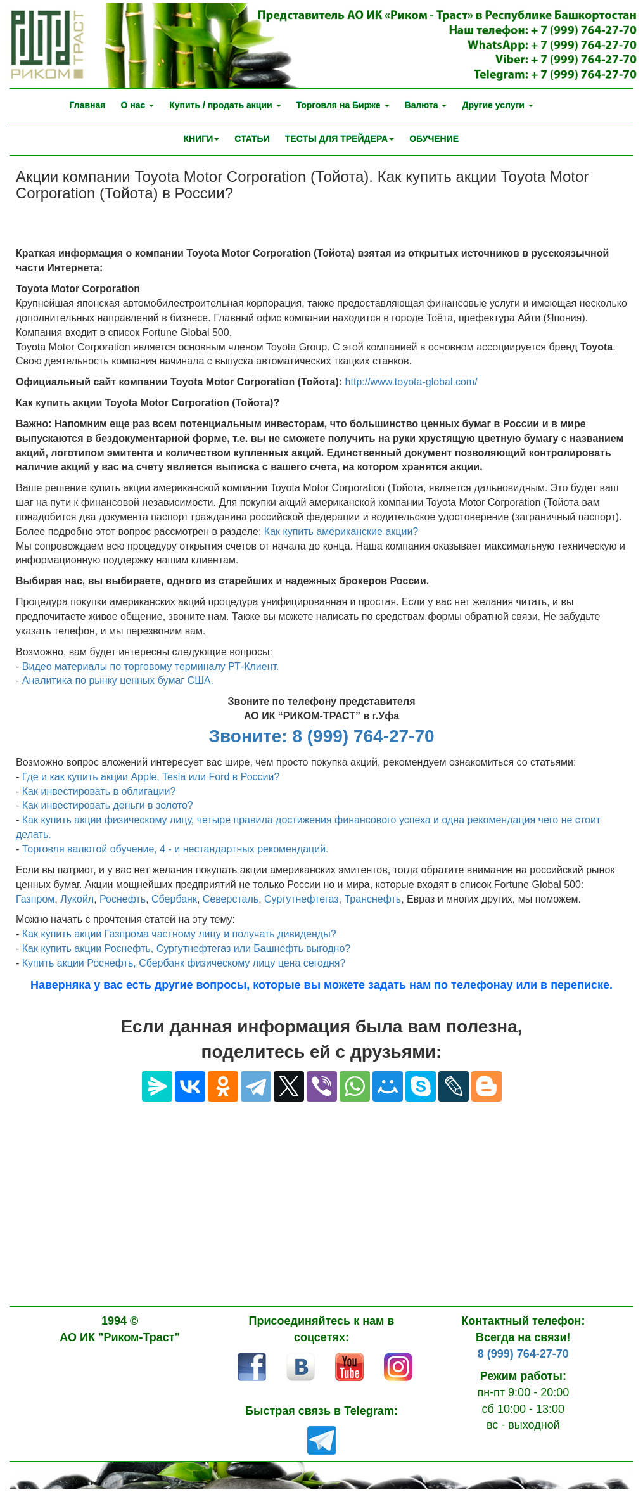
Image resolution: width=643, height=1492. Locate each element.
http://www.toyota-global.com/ (411, 381)
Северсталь (230, 899)
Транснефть (372, 899)
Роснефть (122, 899)
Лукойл (77, 899)
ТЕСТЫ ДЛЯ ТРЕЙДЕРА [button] (339, 139)
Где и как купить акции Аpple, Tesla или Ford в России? (151, 776)
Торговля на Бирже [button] (343, 105)
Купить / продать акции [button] (225, 105)
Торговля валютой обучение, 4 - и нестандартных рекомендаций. (175, 849)
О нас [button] (137, 105)
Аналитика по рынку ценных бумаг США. (117, 680)
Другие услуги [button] (497, 105)
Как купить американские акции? (341, 531)
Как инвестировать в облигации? (99, 791)
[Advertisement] (321, 1211)
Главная (88, 105)
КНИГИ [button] (202, 139)
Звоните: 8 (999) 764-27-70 (321, 736)
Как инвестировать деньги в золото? (107, 805)
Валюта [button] (426, 105)
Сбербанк (174, 899)
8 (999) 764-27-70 (523, 1353)
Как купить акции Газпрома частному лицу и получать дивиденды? (179, 934)
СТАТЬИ (252, 139)
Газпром (35, 899)
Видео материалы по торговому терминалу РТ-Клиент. (150, 666)
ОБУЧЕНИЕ (434, 139)
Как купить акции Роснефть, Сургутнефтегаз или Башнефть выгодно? (186, 948)
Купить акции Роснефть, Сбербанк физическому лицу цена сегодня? (184, 963)
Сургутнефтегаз (301, 899)
